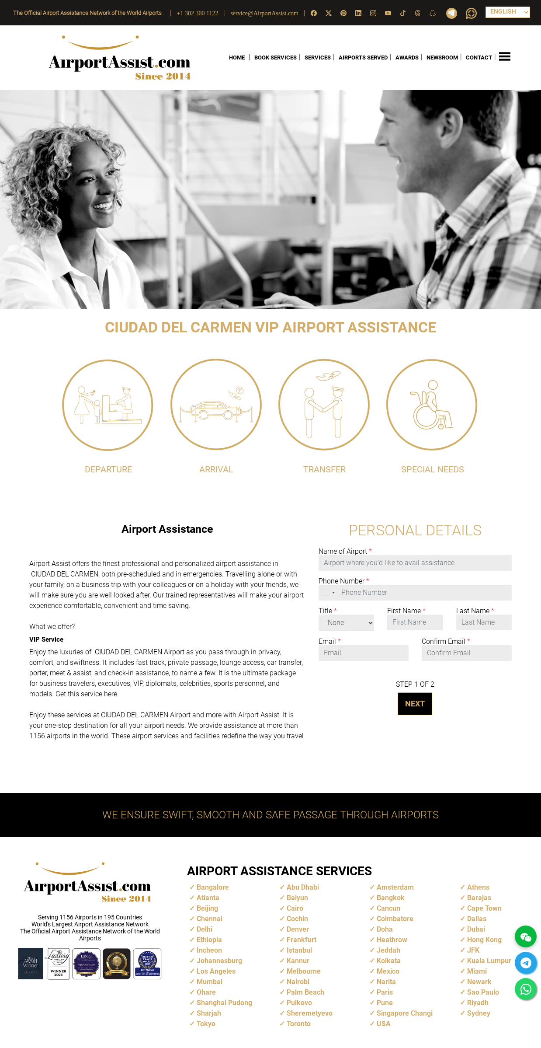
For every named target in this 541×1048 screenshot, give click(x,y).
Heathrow (392, 939)
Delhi (204, 929)
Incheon (209, 950)
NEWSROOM (442, 57)
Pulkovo (299, 1002)
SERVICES (318, 57)
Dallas (476, 918)
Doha (385, 929)
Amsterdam (395, 887)
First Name (406, 610)
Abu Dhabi (303, 887)
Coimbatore (395, 918)
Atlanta (208, 897)
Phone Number (344, 580)
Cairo (295, 908)
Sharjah (209, 1013)
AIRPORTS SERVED (363, 57)
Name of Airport (345, 551)
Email (330, 641)
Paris (385, 992)
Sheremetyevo (310, 1013)
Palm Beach (305, 992)
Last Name (475, 610)
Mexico (388, 971)
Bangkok (391, 897)
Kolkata (389, 960)
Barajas (479, 897)
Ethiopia (209, 939)
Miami (477, 971)
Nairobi (298, 981)
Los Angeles (216, 971)
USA (384, 1023)
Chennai (209, 918)
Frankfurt (301, 939)
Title (328, 610)
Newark (479, 981)
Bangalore (213, 887)
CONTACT (479, 57)
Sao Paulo (483, 992)
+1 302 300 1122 (197, 13)
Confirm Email (446, 641)
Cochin (297, 918)
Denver (298, 929)
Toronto (299, 1023)
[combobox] (329, 592)
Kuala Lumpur (489, 960)
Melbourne (304, 971)
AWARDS (407, 57)
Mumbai (209, 981)
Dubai (476, 929)
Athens (478, 887)
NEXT (415, 703)
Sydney (478, 1013)
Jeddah (388, 950)
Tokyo (206, 1023)
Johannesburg (219, 960)
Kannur (298, 960)
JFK (473, 950)
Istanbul (299, 950)
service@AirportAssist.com (264, 13)
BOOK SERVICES (275, 57)
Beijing (207, 908)
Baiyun (297, 897)
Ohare (206, 992)
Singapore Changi (405, 1013)
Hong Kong (484, 939)
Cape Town (484, 908)
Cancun (388, 908)
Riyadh (478, 1002)
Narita (386, 981)
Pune (385, 1002)
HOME (237, 57)
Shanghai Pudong (224, 1002)
